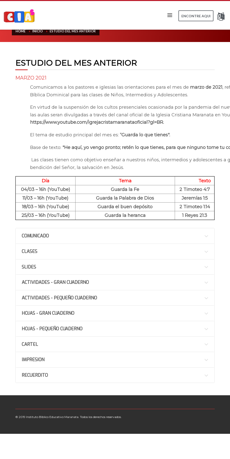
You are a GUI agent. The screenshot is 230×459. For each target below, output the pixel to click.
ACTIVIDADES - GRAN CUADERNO (55, 282)
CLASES (29, 251)
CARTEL (30, 344)
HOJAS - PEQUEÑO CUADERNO (52, 329)
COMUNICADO (35, 236)
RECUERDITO (35, 375)
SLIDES (29, 267)
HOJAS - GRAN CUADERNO (48, 313)
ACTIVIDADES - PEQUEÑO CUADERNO (59, 298)
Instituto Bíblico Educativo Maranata (52, 417)
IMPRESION (33, 360)
